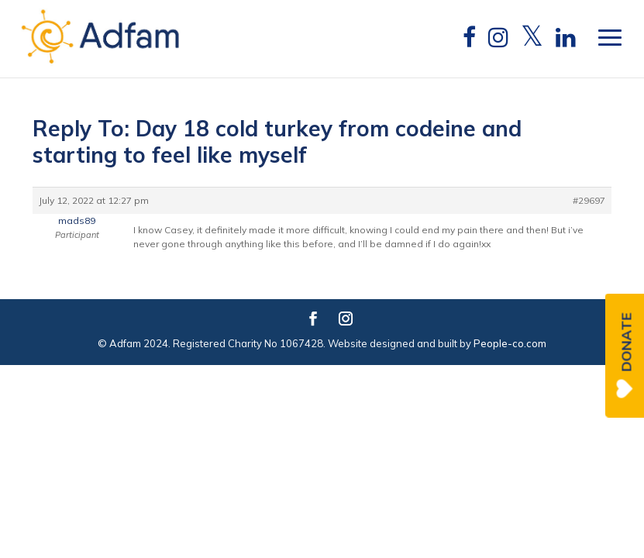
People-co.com (510, 343)
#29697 (589, 200)
